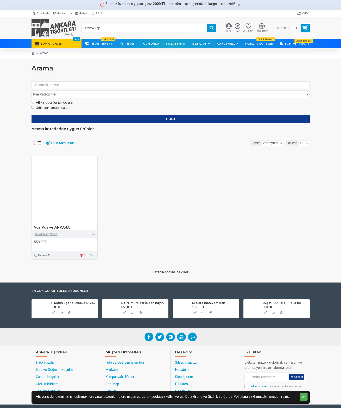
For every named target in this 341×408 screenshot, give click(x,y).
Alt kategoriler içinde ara (52, 94)
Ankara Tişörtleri (46, 225)
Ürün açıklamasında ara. (51, 99)
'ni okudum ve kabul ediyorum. (274, 378)
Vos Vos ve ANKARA (52, 219)
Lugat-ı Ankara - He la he (282, 294)
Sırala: (250, 134)
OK (304, 396)
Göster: (293, 134)
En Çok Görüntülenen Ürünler (60, 282)
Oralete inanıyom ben (208, 294)
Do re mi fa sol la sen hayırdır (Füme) (144, 294)
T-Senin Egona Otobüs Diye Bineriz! (73, 294)
